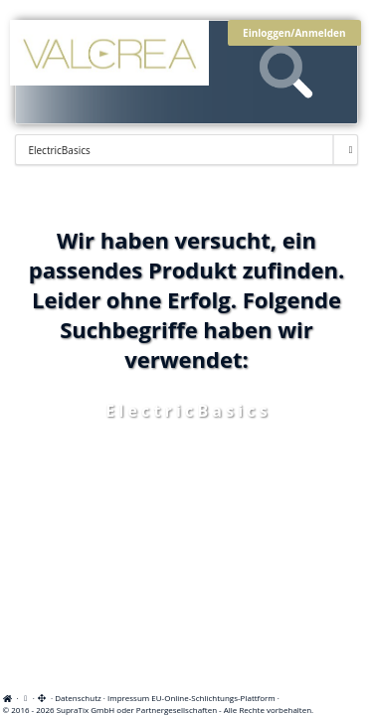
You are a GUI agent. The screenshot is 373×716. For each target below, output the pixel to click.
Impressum (128, 697)
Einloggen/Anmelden (294, 33)
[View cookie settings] (26, 697)
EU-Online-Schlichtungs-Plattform (213, 697)
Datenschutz (78, 697)
